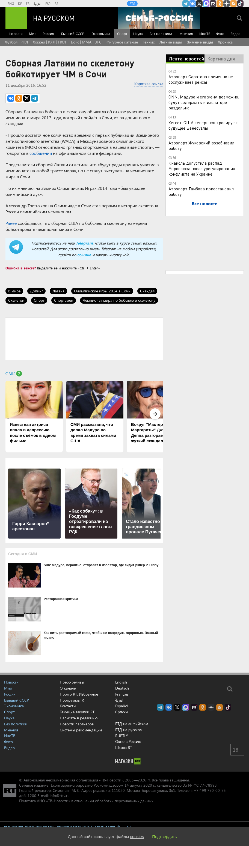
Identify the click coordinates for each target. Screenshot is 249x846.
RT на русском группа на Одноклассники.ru (220, 3)
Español (121, 706)
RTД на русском (129, 729)
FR (27, 3)
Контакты (68, 705)
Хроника (225, 42)
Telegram (84, 243)
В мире (14, 290)
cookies (137, 836)
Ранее (11, 223)
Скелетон (16, 300)
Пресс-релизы (72, 682)
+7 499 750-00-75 (210, 790)
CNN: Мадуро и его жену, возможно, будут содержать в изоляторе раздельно (203, 102)
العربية (37, 3)
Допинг (36, 290)
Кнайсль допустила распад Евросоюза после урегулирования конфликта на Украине (201, 168)
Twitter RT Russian (199, 3)
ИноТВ (204, 33)
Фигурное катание (122, 42)
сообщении (40, 153)
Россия (48, 33)
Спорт (122, 33)
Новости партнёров (77, 723)
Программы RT (73, 700)
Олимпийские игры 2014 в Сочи (102, 290)
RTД (132, 3)
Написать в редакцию (78, 717)
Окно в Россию (128, 741)
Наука (138, 33)
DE (20, 3)
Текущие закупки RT (77, 711)
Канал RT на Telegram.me (185, 3)
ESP (48, 3)
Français (122, 694)
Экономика (101, 33)
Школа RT (123, 747)
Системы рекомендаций (81, 729)
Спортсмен (63, 300)
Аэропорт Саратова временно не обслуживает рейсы (200, 79)
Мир (33, 33)
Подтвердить (164, 836)
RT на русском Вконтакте (192, 3)
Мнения (186, 33)
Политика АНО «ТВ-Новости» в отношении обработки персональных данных (86, 800)
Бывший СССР (72, 33)
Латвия (58, 290)
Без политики (161, 33)
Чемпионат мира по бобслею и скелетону (119, 300)
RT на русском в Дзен (226, 3)
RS (56, 3)
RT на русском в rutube (213, 3)
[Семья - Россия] (159, 18)
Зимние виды (200, 42)
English (121, 682)
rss (233, 3)
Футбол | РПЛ (16, 42)
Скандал (147, 290)
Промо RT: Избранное (79, 694)
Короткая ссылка (148, 83)
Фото (220, 33)
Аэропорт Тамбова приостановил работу (201, 191)
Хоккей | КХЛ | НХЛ (49, 42)
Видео (235, 33)
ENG (11, 3)
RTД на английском (131, 723)
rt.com (54, 785)
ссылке (84, 254)
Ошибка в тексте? (20, 268)
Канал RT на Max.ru (206, 3)
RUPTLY (121, 735)
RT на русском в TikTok (240, 3)
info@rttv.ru (60, 795)
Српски (121, 712)
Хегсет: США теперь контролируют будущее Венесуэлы (203, 125)
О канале (68, 688)
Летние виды (170, 42)
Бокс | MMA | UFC (86, 42)
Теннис (149, 42)
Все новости (205, 203)
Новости (16, 33)
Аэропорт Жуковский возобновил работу (201, 145)
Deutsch (122, 688)
